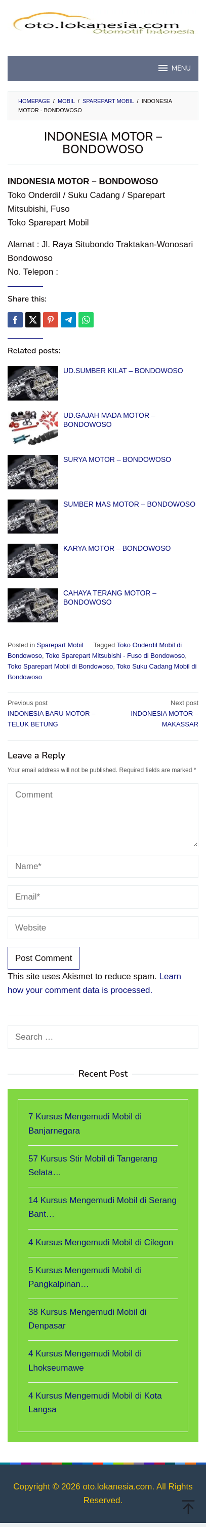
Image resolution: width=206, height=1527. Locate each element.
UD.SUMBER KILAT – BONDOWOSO (123, 371)
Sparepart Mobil (60, 645)
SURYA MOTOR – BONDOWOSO (117, 459)
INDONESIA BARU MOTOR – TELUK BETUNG (53, 713)
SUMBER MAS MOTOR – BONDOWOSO (129, 504)
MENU (174, 68)
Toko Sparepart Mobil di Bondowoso (60, 666)
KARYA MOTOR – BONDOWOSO (117, 548)
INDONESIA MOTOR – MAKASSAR (152, 713)
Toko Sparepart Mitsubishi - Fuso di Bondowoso (115, 655)
